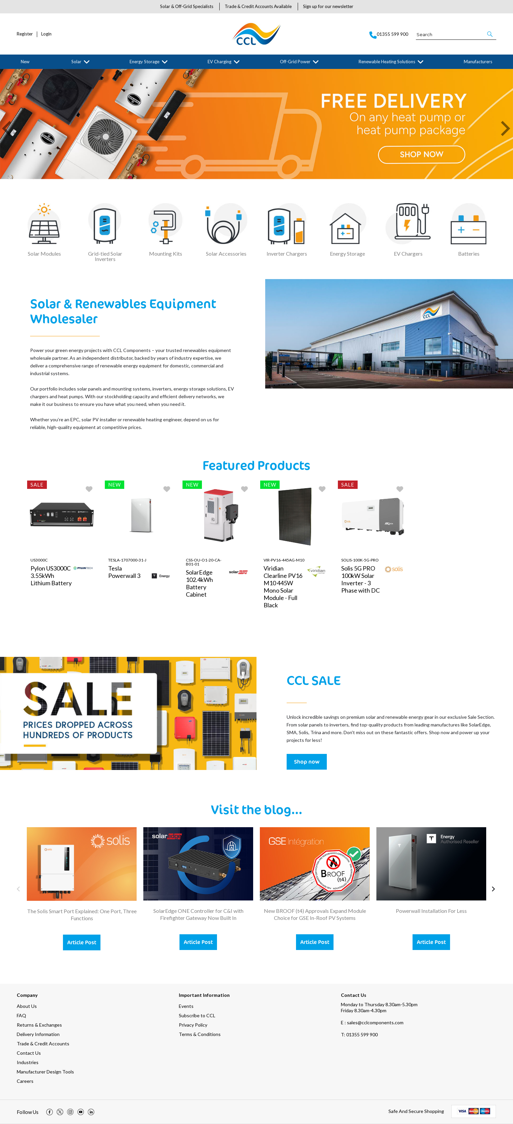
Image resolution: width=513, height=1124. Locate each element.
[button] (490, 34)
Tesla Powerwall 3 (124, 572)
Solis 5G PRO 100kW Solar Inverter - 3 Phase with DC (360, 579)
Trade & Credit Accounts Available (258, 6)
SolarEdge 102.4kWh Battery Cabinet (199, 583)
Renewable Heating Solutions (387, 61)
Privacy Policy (193, 1025)
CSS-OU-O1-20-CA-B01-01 (203, 562)
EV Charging (219, 61)
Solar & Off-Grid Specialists (186, 6)
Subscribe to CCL (197, 1015)
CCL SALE (314, 680)
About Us (27, 1006)
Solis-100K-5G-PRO (360, 560)
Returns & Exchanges (39, 1025)
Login (46, 33)
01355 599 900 (359, 1034)
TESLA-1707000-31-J (127, 560)
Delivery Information (38, 1034)
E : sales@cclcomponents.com (372, 1022)
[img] (49, 1112)
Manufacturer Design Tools (45, 1071)
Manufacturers (478, 61)
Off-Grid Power (295, 61)
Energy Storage (144, 61)
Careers (25, 1081)
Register (25, 33)
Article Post (81, 942)
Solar (76, 61)
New (25, 61)
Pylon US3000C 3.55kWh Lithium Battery (51, 576)
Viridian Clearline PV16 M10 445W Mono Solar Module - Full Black (283, 587)
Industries (28, 1062)
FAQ (21, 1015)
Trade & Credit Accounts (43, 1043)
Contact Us (29, 1053)
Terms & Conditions (200, 1034)
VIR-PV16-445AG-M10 (284, 560)
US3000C (39, 560)
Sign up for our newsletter (328, 6)
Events (186, 1006)
